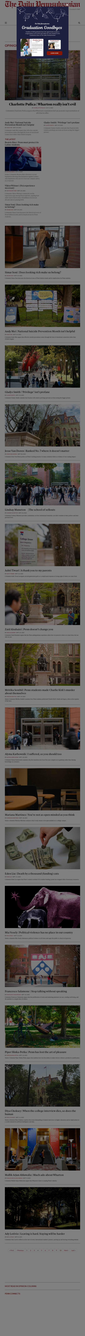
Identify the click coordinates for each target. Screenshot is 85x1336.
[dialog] (42, 668)
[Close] (67, 5)
